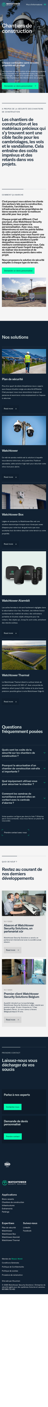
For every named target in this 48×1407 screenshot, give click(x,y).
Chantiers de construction (13, 1202)
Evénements (7, 1208)
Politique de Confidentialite (13, 1267)
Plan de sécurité (9, 1227)
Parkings (5, 1212)
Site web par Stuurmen (11, 1281)
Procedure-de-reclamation (12, 1275)
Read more (10, 408)
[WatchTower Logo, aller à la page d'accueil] (11, 4)
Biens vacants (8, 1199)
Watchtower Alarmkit (11, 1237)
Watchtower (7, 1231)
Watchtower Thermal (11, 1240)
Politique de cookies (10, 1271)
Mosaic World (16, 1259)
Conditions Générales (10, 1263)
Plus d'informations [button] (34, 4)
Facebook (27, 1231)
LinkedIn (26, 1227)
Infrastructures (8, 1205)
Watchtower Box (9, 1234)
